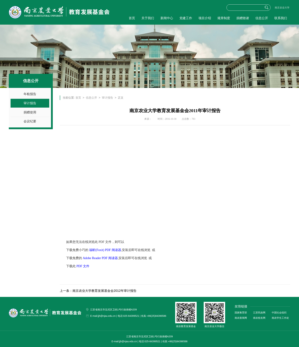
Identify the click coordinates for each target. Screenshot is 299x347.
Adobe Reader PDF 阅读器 (100, 258)
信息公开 (261, 18)
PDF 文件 (83, 266)
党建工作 (185, 18)
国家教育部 (241, 312)
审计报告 (30, 103)
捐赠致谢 (242, 18)
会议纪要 (30, 121)
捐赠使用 (30, 112)
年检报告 (30, 94)
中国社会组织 (279, 312)
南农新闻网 (241, 317)
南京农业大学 (282, 7)
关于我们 (147, 18)
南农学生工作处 (280, 317)
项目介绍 (204, 18)
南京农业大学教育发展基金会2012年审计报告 (104, 291)
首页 (132, 18)
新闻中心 (166, 18)
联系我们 (280, 18)
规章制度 (223, 18)
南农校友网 (259, 317)
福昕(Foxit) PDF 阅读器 (105, 250)
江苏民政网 (259, 312)
